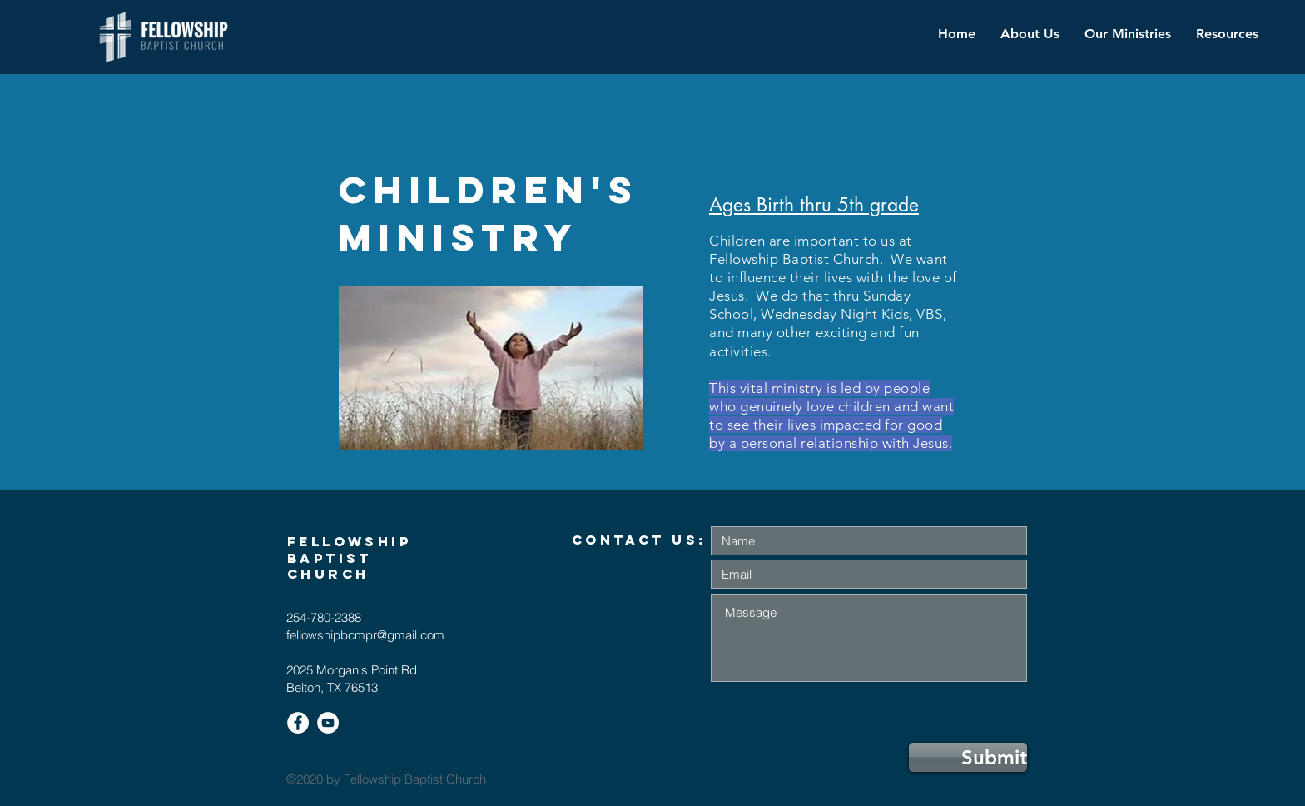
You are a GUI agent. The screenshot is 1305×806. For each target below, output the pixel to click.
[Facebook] (298, 723)
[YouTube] (328, 723)
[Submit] (968, 757)
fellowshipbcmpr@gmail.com (365, 635)
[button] (1127, 34)
